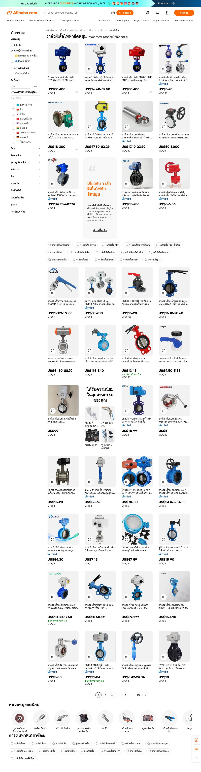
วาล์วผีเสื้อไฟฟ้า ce (158, 751)
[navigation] (25, 363)
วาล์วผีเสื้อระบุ (134, 751)
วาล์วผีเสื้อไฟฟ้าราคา (59, 245)
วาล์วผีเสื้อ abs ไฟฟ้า (22, 751)
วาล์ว (90, 30)
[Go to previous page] (92, 695)
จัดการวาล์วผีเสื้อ (57, 259)
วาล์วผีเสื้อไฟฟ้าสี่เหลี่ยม (168, 245)
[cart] (157, 13)
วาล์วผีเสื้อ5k (18, 743)
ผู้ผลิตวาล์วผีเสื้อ (80, 743)
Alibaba (50, 30)
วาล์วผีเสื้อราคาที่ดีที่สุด (22, 758)
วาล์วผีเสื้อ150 (80, 259)
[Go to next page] (145, 695)
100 (139, 695)
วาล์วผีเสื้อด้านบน (158, 252)
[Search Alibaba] (78, 13)
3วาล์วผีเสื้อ (68, 751)
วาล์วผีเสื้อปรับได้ (129, 259)
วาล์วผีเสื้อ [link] (113, 30)
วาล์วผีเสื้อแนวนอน (131, 743)
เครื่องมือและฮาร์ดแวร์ (70, 30)
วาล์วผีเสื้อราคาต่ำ (110, 751)
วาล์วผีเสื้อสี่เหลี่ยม (105, 252)
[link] (196, 740)
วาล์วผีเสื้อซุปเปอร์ (105, 743)
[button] (113, 13)
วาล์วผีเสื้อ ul (39, 743)
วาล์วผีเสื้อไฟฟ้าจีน (79, 252)
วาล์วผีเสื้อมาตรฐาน (157, 743)
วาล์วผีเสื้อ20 (55, 252)
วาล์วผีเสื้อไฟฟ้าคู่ (86, 245)
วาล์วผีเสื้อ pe (152, 259)
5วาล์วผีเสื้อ (59, 743)
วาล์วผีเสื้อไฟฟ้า (110, 245)
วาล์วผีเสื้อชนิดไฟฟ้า (132, 252)
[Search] (124, 12)
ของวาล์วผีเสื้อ (47, 751)
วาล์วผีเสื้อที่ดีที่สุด (104, 259)
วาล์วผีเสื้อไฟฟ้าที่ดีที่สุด (138, 245)
